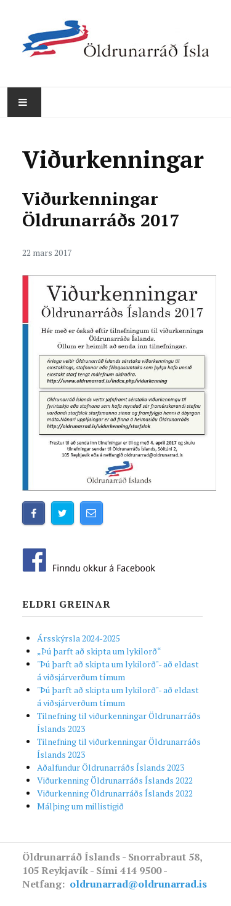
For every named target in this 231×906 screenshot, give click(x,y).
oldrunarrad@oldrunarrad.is (138, 884)
